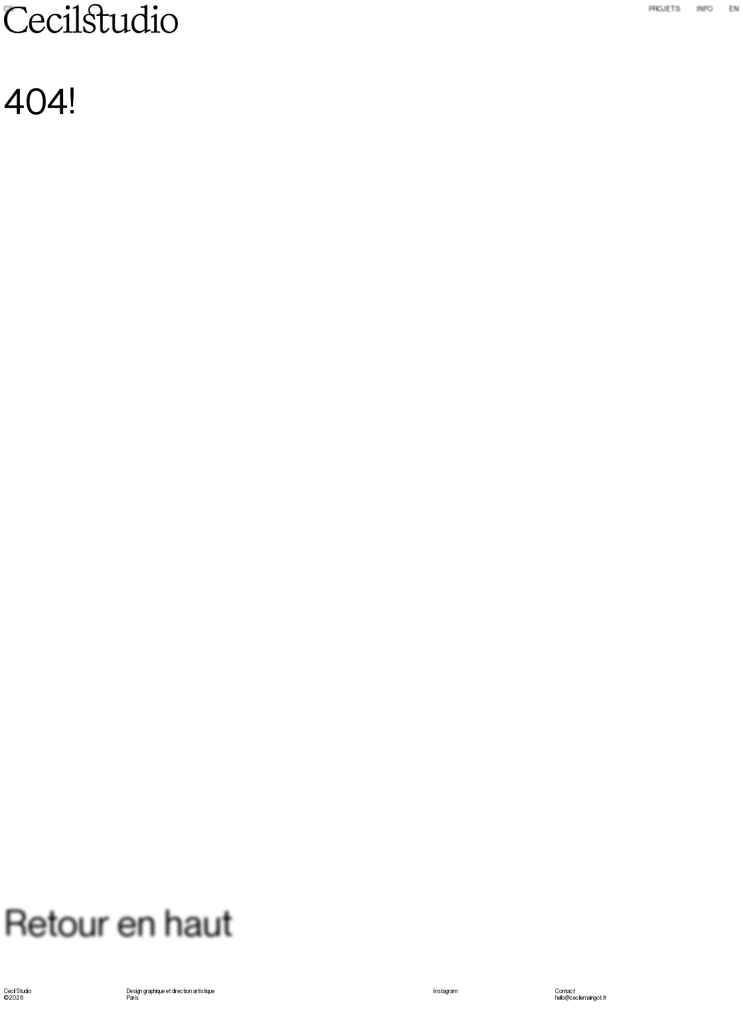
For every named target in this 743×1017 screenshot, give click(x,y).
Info (704, 9)
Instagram (445, 991)
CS (8, 9)
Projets (664, 9)
